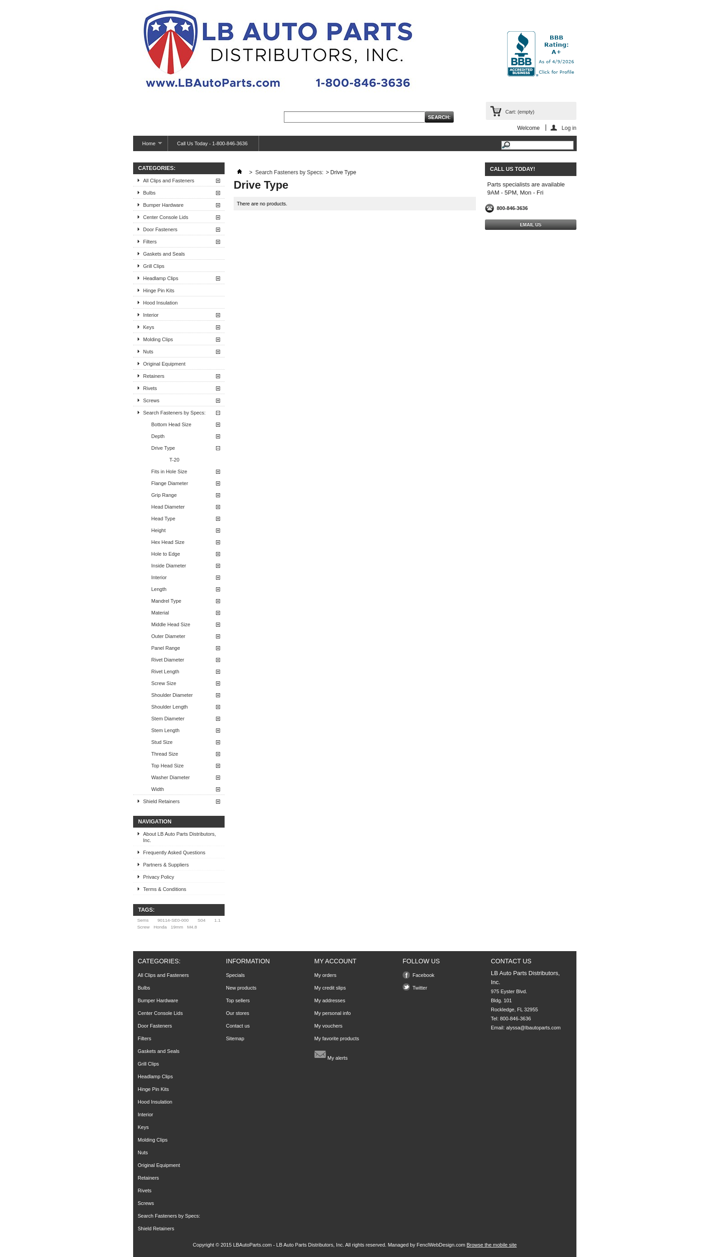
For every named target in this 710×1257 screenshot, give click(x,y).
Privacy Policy (158, 877)
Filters (150, 241)
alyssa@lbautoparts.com (533, 1027)
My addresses (329, 1000)
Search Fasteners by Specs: (174, 412)
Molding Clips (158, 339)
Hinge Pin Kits (158, 290)
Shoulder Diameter (172, 695)
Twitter (420, 987)
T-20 (174, 459)
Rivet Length (165, 671)
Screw (143, 926)
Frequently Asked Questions (174, 852)
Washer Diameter (170, 777)
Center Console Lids (165, 217)
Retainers (153, 376)
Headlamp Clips (160, 278)
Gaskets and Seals (164, 254)
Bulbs (149, 192)
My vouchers (328, 1025)
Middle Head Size (170, 624)
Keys (148, 327)
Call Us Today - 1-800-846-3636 (212, 143)
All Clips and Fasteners (168, 180)
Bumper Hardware (163, 205)
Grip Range (164, 495)
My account (335, 961)
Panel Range (165, 648)
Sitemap (235, 1038)
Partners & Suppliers (166, 864)
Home (147, 146)
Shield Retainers (161, 801)
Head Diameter (168, 506)
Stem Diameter (167, 718)
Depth (157, 436)
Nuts (148, 351)
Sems (143, 920)
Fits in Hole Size (169, 471)
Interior (150, 315)
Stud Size (162, 742)
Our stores (237, 1013)
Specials (235, 975)
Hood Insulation (160, 302)
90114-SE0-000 (173, 920)
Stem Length (165, 730)
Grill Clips (153, 266)
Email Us (531, 224)
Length (159, 589)
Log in (568, 128)
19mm (177, 926)
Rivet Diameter (167, 659)
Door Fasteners (160, 229)
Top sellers (238, 1000)
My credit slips (330, 987)
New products (241, 987)
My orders (325, 975)
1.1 (217, 920)
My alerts (331, 1054)
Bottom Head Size (171, 424)
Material (160, 612)
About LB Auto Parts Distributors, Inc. (179, 837)
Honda (160, 926)
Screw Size (163, 683)
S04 (201, 920)
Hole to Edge (165, 554)
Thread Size (164, 754)
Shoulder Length (169, 706)
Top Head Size (167, 765)
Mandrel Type (166, 601)
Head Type (163, 518)
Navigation (155, 822)
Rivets (150, 388)
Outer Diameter (168, 636)
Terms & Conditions (164, 889)
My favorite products (336, 1038)
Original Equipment (164, 364)
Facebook (423, 975)
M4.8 (192, 926)
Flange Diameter (169, 483)
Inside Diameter (168, 565)
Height (158, 530)
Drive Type (163, 448)
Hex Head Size (167, 542)
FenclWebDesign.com (441, 1244)
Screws (151, 400)
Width (157, 789)
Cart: (519, 111)
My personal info (332, 1013)
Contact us (238, 1025)
